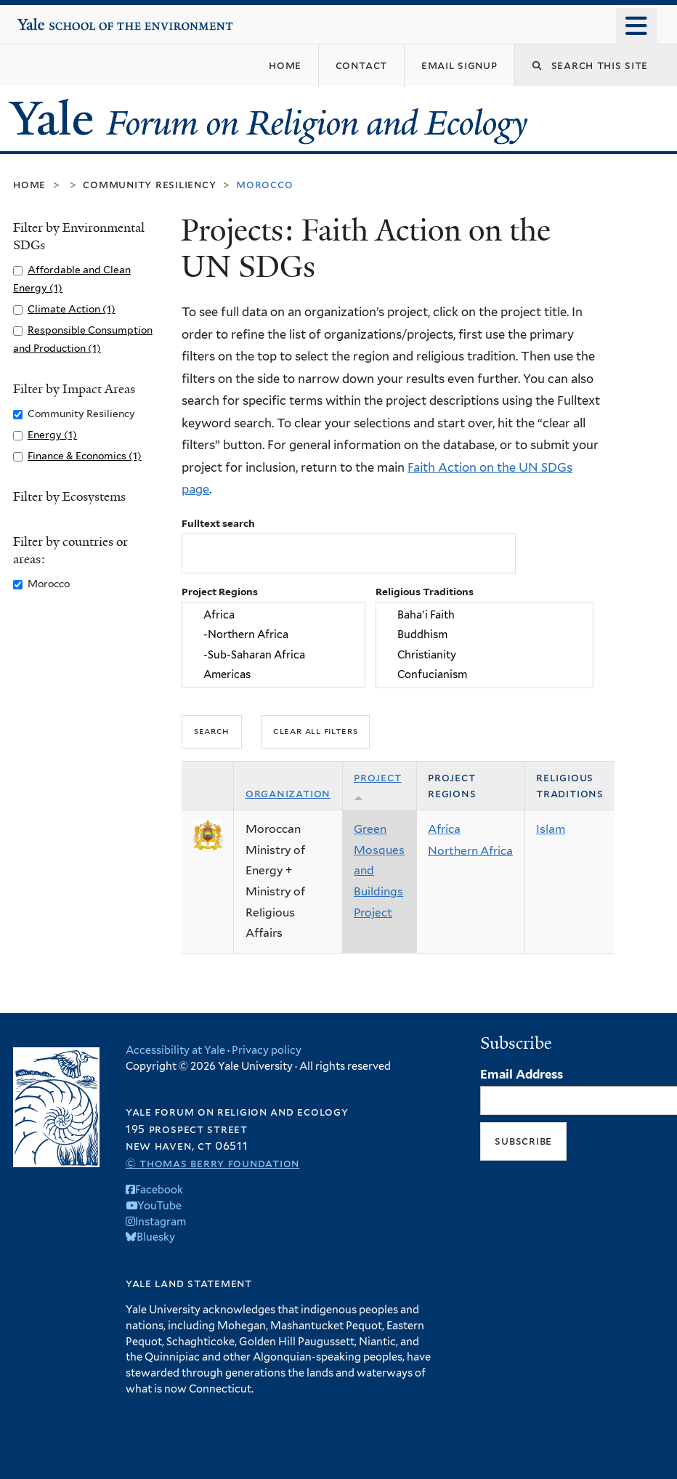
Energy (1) (52, 434)
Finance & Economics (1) (85, 456)
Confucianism (485, 674)
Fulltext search (218, 523)
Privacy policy (266, 1050)
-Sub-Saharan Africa (273, 654)
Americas (273, 674)
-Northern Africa (273, 635)
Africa (273, 614)
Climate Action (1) (71, 309)
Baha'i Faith (485, 614)
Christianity (485, 654)
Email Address (521, 1074)
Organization (288, 793)
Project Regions (220, 591)
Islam (550, 829)
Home (29, 184)
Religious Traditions (425, 591)
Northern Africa (470, 851)
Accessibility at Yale (175, 1050)
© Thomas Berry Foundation (212, 1163)
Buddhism (485, 635)
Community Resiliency (149, 184)
